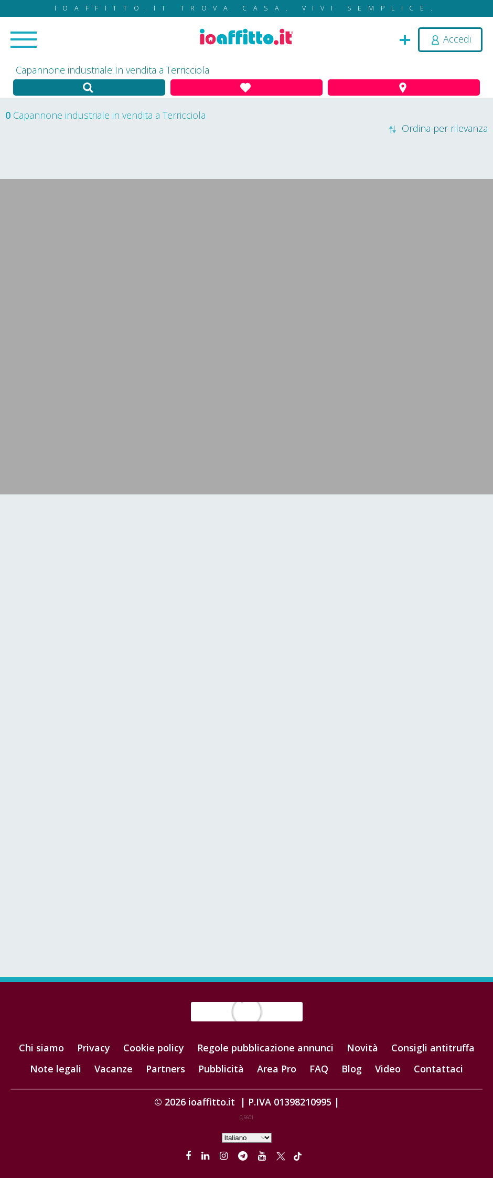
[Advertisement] (246, 578)
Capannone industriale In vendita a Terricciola (112, 70)
